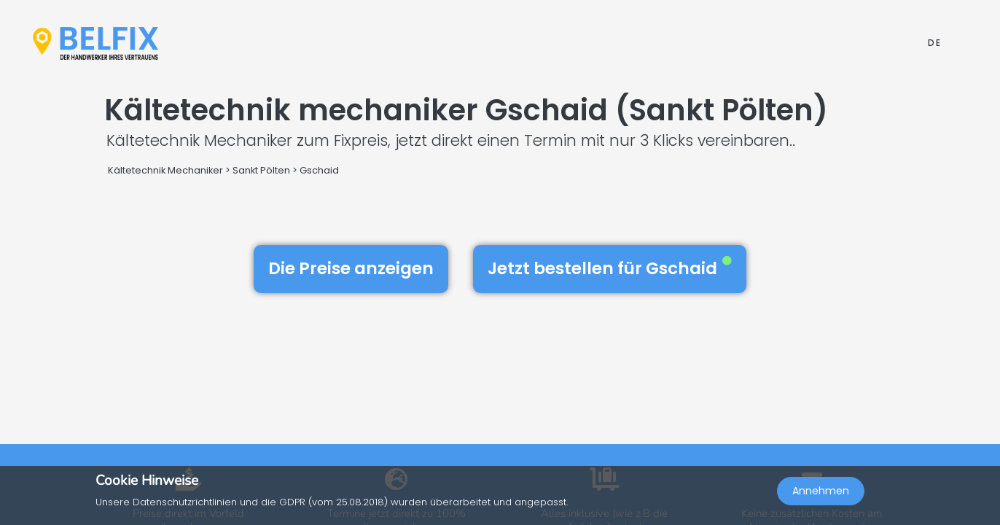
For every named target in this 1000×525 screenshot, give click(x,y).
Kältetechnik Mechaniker (165, 170)
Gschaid (319, 170)
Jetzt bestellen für (610, 268)
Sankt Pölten (261, 170)
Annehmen (820, 493)
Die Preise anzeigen (351, 268)
